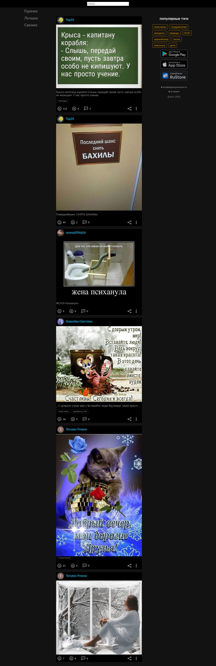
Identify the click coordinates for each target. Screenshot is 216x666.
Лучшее (31, 18)
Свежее (31, 25)
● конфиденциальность (174, 86)
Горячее (31, 11)
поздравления (179, 26)
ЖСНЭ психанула (67, 303)
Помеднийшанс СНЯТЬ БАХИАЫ (77, 214)
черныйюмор (161, 39)
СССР (187, 32)
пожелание (160, 26)
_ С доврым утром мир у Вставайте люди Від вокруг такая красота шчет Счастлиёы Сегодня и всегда (99, 405)
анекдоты (159, 32)
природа (174, 32)
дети (172, 45)
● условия (174, 91)
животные (159, 45)
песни (176, 39)
